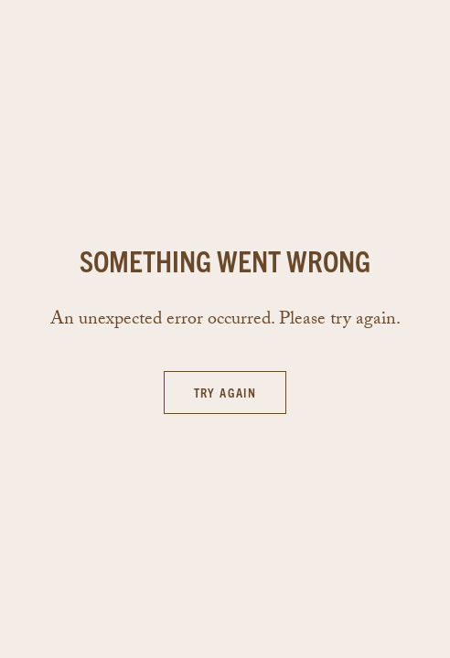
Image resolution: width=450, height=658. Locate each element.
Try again (225, 392)
